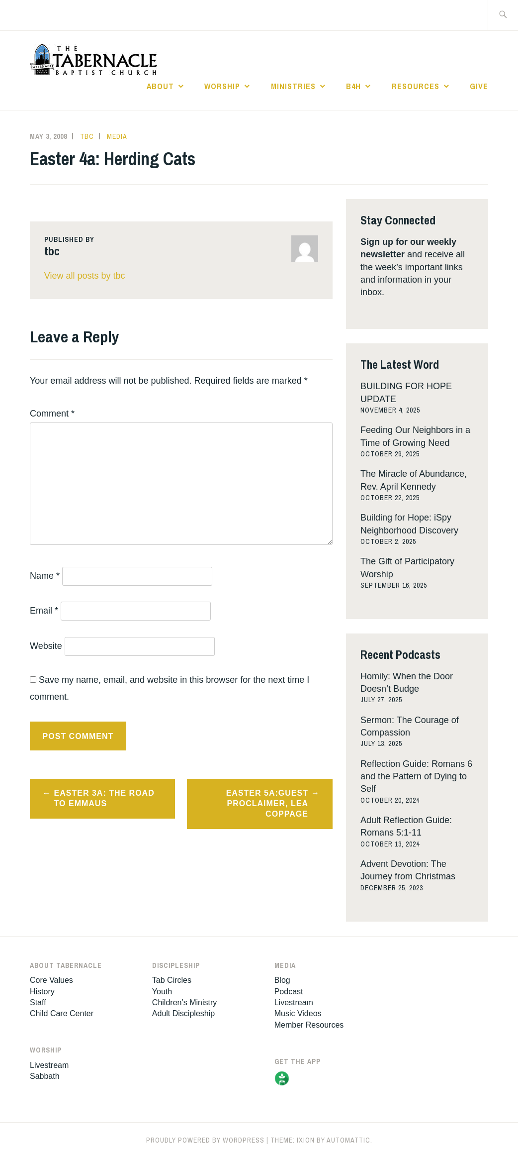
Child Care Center (61, 1013)
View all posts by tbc (84, 276)
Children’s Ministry (184, 1002)
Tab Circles (171, 980)
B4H (353, 86)
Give (479, 86)
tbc (87, 136)
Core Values (51, 980)
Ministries (293, 86)
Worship (222, 86)
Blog (282, 980)
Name (45, 576)
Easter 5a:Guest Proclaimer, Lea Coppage (267, 803)
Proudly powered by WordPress (205, 1140)
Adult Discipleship (183, 1013)
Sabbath (45, 1076)
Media (117, 136)
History (42, 991)
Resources (415, 86)
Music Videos (298, 1013)
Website (46, 646)
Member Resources (309, 1025)
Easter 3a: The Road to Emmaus (104, 798)
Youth (162, 991)
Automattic (348, 1140)
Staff (38, 1002)
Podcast (288, 991)
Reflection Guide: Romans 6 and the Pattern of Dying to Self (416, 776)
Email (44, 611)
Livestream (49, 1065)
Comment (52, 414)
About (160, 86)
